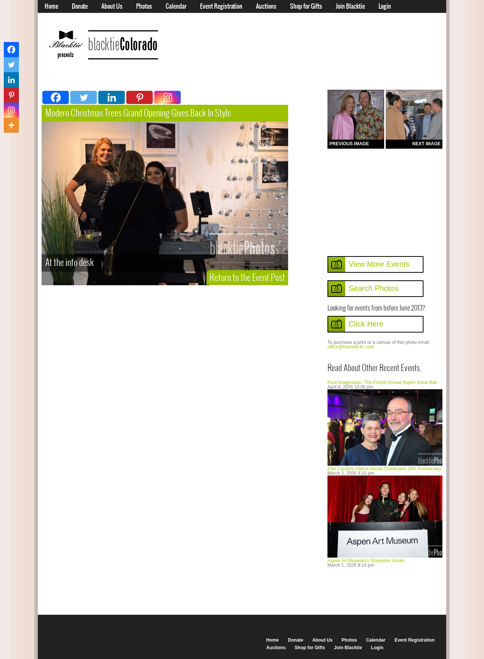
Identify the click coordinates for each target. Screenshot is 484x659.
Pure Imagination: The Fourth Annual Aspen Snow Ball (382, 382)
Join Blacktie (350, 6)
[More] (11, 125)
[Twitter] (83, 97)
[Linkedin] (111, 97)
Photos (144, 6)
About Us (112, 6)
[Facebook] (55, 97)
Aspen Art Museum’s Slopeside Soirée (366, 560)
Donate (80, 6)
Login (385, 6)
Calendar (176, 6)
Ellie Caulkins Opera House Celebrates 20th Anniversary (384, 468)
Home (51, 6)
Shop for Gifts (306, 6)
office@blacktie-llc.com (350, 347)
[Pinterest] (139, 97)
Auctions (266, 6)
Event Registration (221, 6)
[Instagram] (167, 97)
